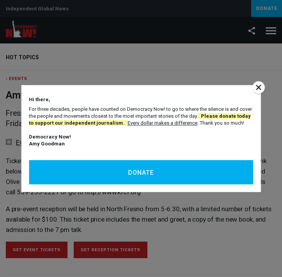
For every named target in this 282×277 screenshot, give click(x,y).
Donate (141, 172)
